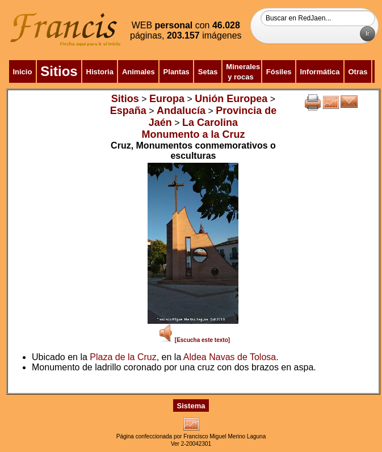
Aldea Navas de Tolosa (229, 357)
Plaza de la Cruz (123, 357)
